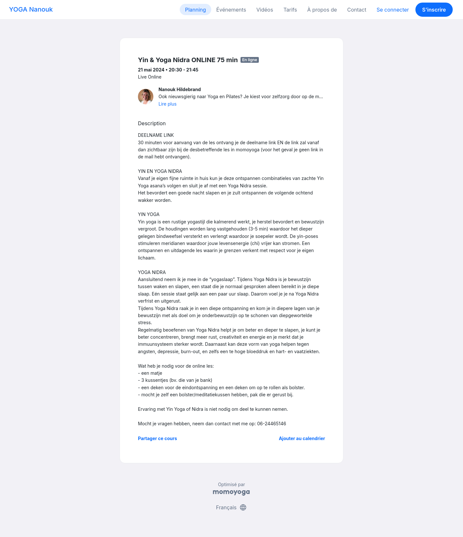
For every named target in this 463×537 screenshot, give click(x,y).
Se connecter (393, 9)
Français (231, 507)
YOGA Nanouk (31, 9)
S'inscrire (434, 9)
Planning (195, 9)
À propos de (322, 9)
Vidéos (264, 9)
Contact (356, 9)
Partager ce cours (157, 438)
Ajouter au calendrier (302, 438)
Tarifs (290, 9)
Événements (231, 9)
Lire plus (168, 104)
